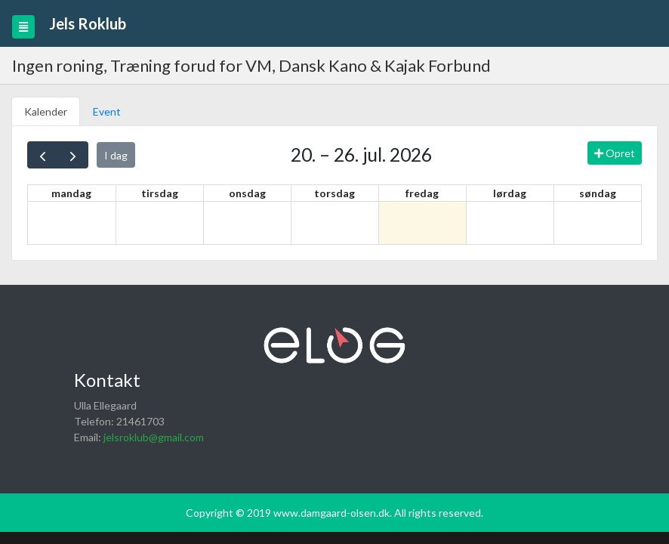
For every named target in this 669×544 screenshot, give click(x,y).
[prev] (42, 154)
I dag (116, 155)
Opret (614, 153)
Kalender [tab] (45, 111)
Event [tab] (107, 111)
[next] (72, 154)
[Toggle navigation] (23, 27)
